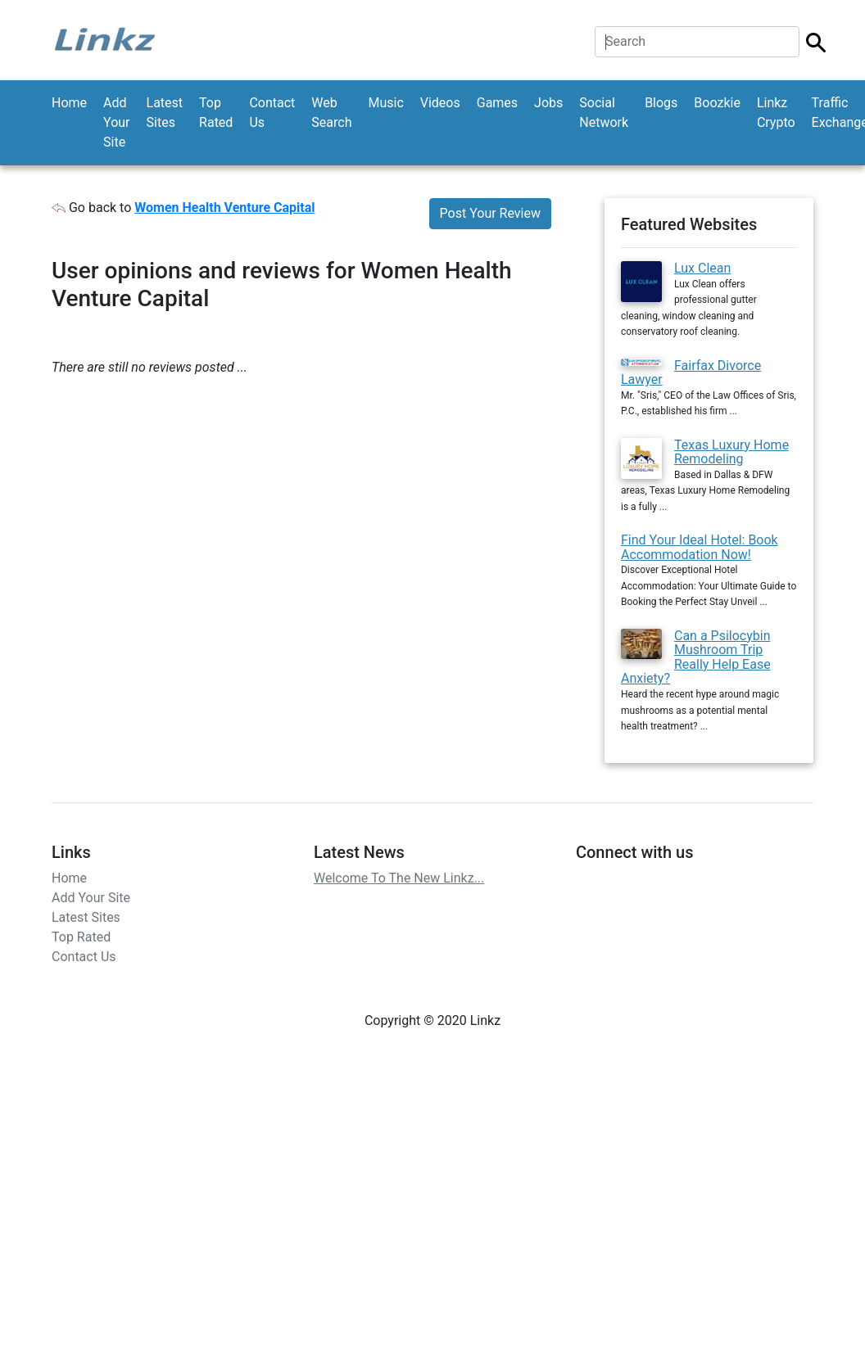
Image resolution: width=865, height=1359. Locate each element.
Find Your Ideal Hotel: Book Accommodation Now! (699, 547)
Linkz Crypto (776, 112)
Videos (440, 103)
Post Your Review (490, 213)
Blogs (661, 103)
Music (385, 103)
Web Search (331, 112)
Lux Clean (702, 268)
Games (497, 103)
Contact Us (272, 112)
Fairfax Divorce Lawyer (691, 373)
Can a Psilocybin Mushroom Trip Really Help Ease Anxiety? (696, 657)
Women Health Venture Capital (224, 207)
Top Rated (216, 112)
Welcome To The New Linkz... (399, 878)
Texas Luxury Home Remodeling (731, 452)
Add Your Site (116, 122)
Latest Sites (165, 112)
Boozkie (717, 103)
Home (69, 103)
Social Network (603, 112)
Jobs (548, 103)
